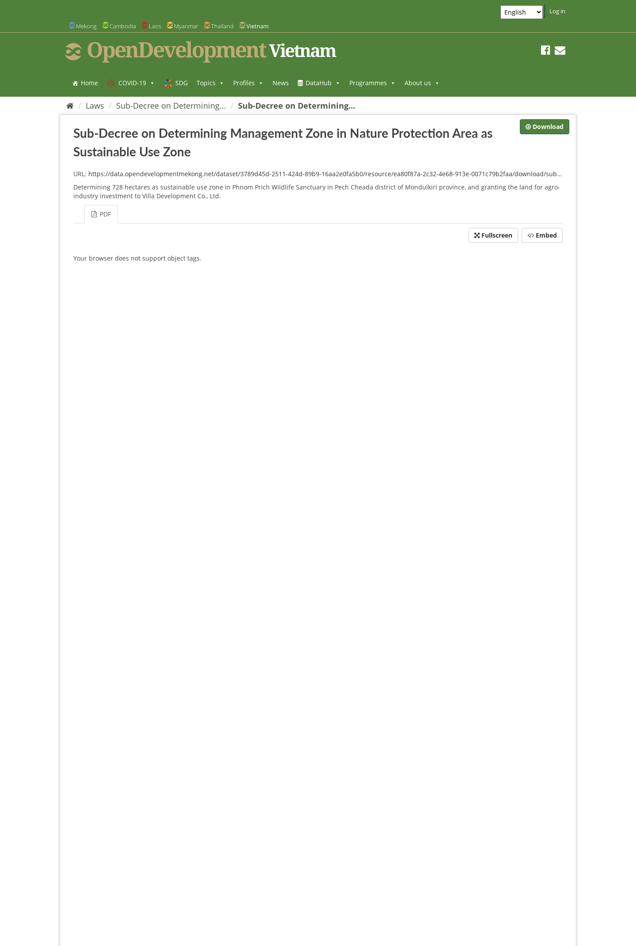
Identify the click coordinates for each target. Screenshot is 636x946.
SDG (181, 83)
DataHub (323, 83)
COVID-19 (136, 83)
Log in (557, 11)
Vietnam (257, 26)
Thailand (222, 26)
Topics (210, 83)
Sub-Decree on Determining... (171, 105)
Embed (542, 235)
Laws (95, 105)
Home (89, 83)
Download (545, 126)
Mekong (86, 26)
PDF (101, 214)
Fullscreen (493, 235)
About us (422, 83)
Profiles (248, 83)
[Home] (70, 105)
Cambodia (123, 26)
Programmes (372, 83)
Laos (155, 26)
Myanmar (186, 26)
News (281, 83)
